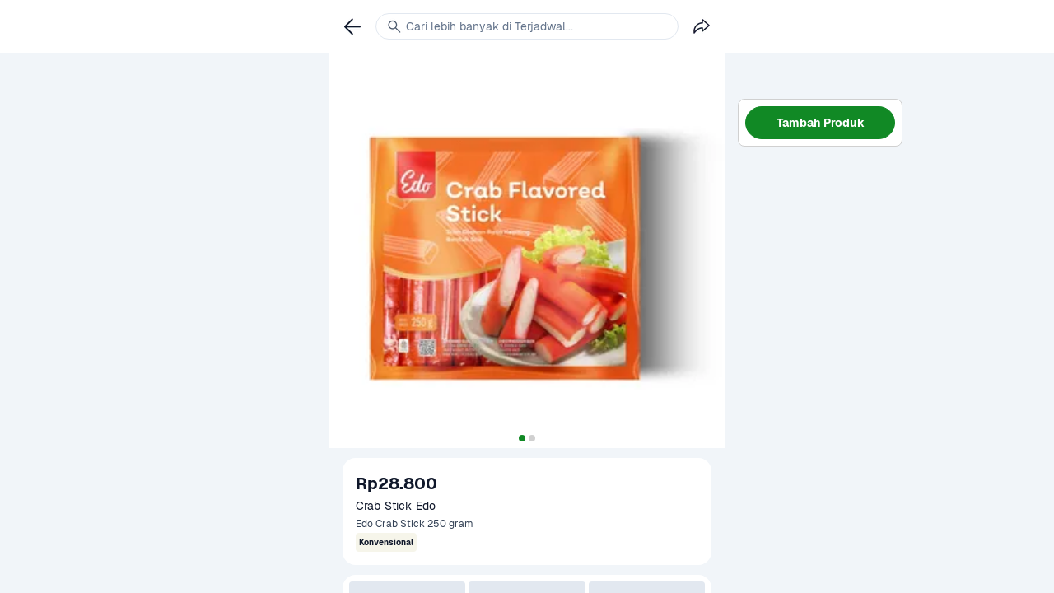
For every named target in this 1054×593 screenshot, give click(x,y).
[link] (352, 26)
